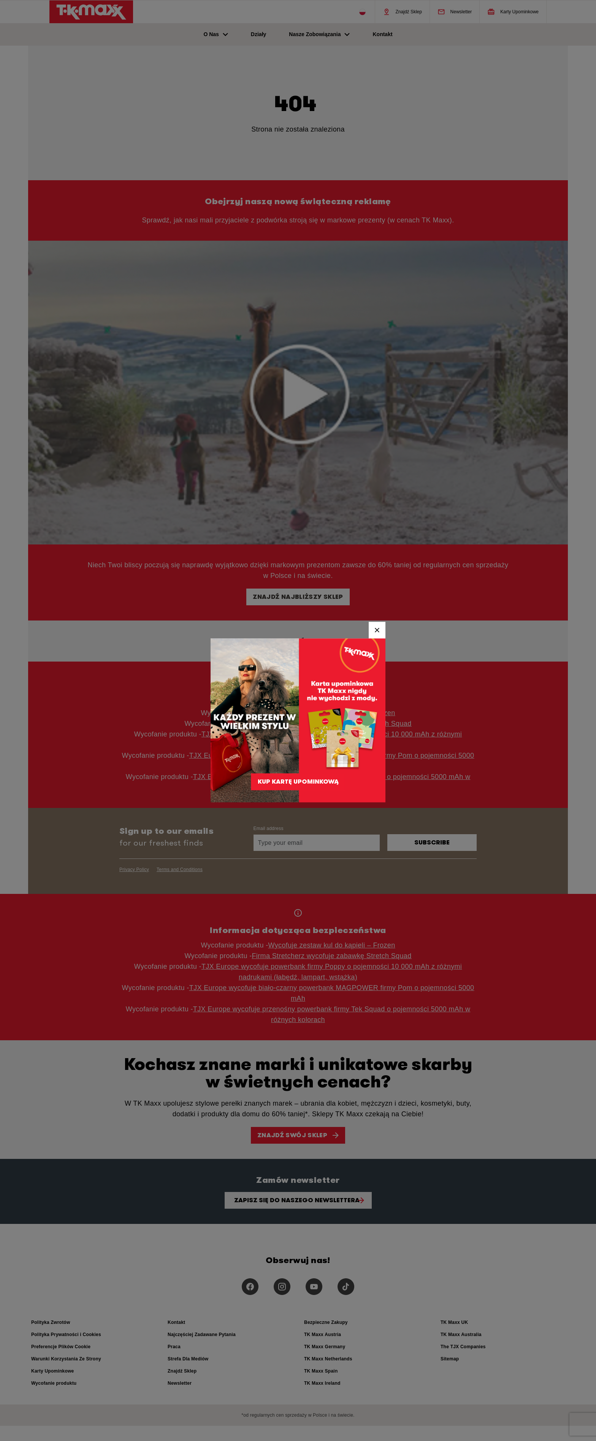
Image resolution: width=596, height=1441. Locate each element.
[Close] (377, 630)
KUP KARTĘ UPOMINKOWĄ (298, 779)
